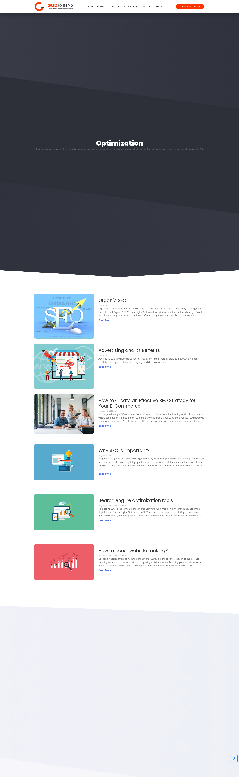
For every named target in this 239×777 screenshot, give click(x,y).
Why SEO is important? (123, 450)
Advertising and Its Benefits (129, 350)
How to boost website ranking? (133, 550)
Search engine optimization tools (135, 500)
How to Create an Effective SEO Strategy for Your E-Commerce (147, 403)
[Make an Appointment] (190, 6)
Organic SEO (112, 300)
